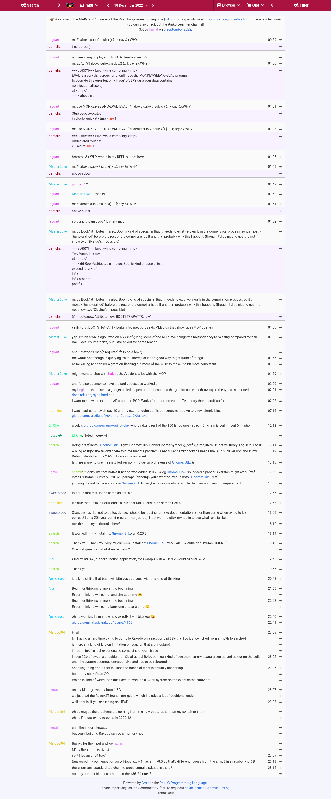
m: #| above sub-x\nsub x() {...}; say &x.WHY (104, 40)
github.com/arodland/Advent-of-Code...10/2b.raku (109, 416)
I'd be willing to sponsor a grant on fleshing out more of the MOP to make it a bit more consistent (144, 364)
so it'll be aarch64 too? (89, 755)
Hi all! (76, 632)
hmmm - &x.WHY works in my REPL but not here (108, 157)
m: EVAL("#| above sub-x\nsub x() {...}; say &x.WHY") (111, 63)
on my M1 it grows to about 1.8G (96, 690)
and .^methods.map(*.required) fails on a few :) (107, 352)
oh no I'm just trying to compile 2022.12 (101, 718)
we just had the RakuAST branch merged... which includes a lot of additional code (133, 696)
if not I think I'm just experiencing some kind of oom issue (115, 651)
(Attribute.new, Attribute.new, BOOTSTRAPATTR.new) (111, 317)
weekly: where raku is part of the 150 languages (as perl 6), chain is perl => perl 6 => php (161, 425)
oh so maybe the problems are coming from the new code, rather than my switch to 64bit (138, 712)
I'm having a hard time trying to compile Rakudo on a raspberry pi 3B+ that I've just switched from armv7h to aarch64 (159, 639)
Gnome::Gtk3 (109, 445)
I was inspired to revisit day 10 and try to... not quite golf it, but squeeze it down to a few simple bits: (146, 413)
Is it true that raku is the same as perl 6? (102, 493)
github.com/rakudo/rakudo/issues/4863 (102, 623)
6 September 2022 (177, 29)
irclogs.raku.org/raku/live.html (227, 19)
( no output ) (81, 47)
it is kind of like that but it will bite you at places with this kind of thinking (126, 579)
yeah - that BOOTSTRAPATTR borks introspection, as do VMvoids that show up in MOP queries (142, 327)
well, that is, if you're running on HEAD (100, 702)
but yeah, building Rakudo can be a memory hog (108, 733)
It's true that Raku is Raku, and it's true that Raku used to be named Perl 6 (126, 503)
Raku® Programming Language (183, 783)
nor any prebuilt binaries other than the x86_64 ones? (111, 774)
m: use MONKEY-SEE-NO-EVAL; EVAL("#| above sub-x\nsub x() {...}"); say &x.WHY (132, 129)
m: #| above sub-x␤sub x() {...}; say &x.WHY (104, 167)
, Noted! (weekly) (89, 435)
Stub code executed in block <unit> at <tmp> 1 (94, 115)
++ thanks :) (90, 194)
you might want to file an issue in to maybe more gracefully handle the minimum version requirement (156, 483)
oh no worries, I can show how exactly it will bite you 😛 (113, 617)
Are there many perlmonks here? (96, 524)
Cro (144, 783)
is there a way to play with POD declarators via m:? (109, 57)
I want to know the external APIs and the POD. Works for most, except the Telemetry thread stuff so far (148, 401)
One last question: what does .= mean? (101, 549)
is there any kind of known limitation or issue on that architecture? (121, 644)
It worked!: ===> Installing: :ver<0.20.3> (110, 533)
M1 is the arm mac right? (90, 750)
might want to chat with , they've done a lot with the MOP (119, 374)
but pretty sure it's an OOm (92, 674)
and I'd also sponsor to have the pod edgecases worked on (115, 384)
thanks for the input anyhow (98, 743)
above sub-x (81, 174)
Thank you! (80, 569)
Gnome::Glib (200, 477)
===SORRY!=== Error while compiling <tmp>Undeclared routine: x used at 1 (104, 141)
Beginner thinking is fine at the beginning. (103, 589)
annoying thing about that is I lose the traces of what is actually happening (127, 668)
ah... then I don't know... (89, 728)
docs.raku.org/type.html (90, 395)
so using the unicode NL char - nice (98, 221)
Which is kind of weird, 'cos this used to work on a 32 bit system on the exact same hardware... (142, 680)
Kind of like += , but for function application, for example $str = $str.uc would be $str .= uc (138, 559)
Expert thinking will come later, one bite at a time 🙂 (110, 607)
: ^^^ (80, 184)
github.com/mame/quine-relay (106, 425)
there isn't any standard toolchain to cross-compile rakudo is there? (122, 768)
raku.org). (172, 19)
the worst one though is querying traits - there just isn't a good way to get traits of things (137, 358)
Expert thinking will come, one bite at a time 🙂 (107, 595)
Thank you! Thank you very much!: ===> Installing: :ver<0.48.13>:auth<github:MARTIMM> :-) (150, 543)
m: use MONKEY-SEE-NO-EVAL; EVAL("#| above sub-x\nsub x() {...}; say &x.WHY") (132, 106)
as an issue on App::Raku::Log (207, 788)
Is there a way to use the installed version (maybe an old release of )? (133, 462)
